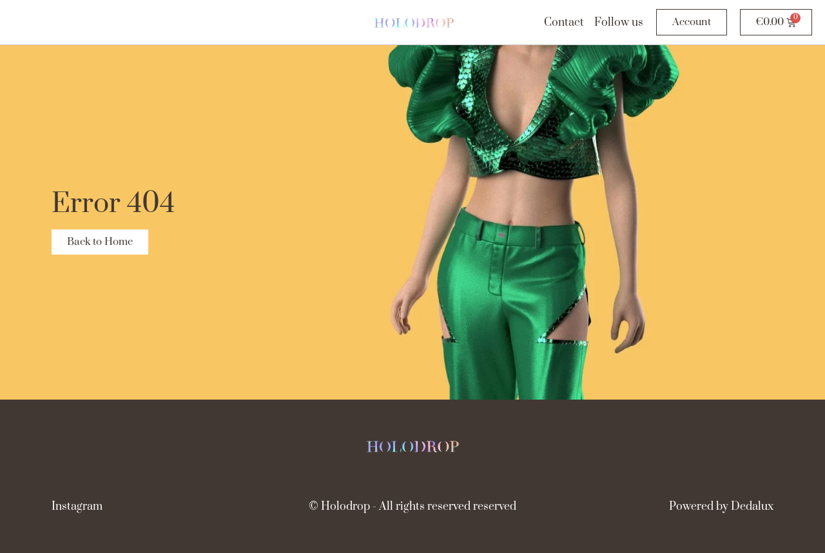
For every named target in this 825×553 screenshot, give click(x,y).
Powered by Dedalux (721, 507)
